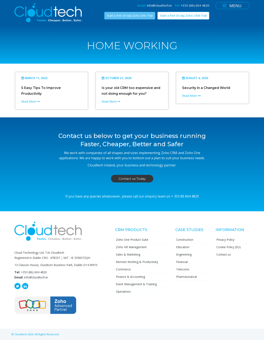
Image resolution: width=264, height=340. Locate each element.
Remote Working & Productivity (137, 262)
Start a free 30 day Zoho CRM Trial (183, 16)
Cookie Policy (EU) (228, 247)
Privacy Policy (225, 240)
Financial (182, 262)
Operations (123, 291)
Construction (184, 240)
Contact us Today (132, 179)
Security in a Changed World (206, 88)
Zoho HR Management (131, 247)
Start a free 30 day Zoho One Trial (130, 16)
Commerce (123, 269)
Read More (30, 101)
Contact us (223, 254)
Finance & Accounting (130, 277)
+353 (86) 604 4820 (195, 5)
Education (182, 247)
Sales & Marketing (128, 254)
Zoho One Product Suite (132, 240)
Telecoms (182, 269)
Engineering (184, 254)
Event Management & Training (136, 284)
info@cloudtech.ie (159, 5)
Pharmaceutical (186, 277)
